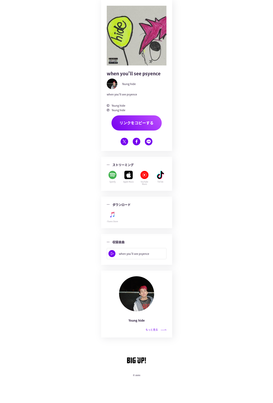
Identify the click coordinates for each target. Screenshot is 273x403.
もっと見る (156, 329)
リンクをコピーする (136, 123)
